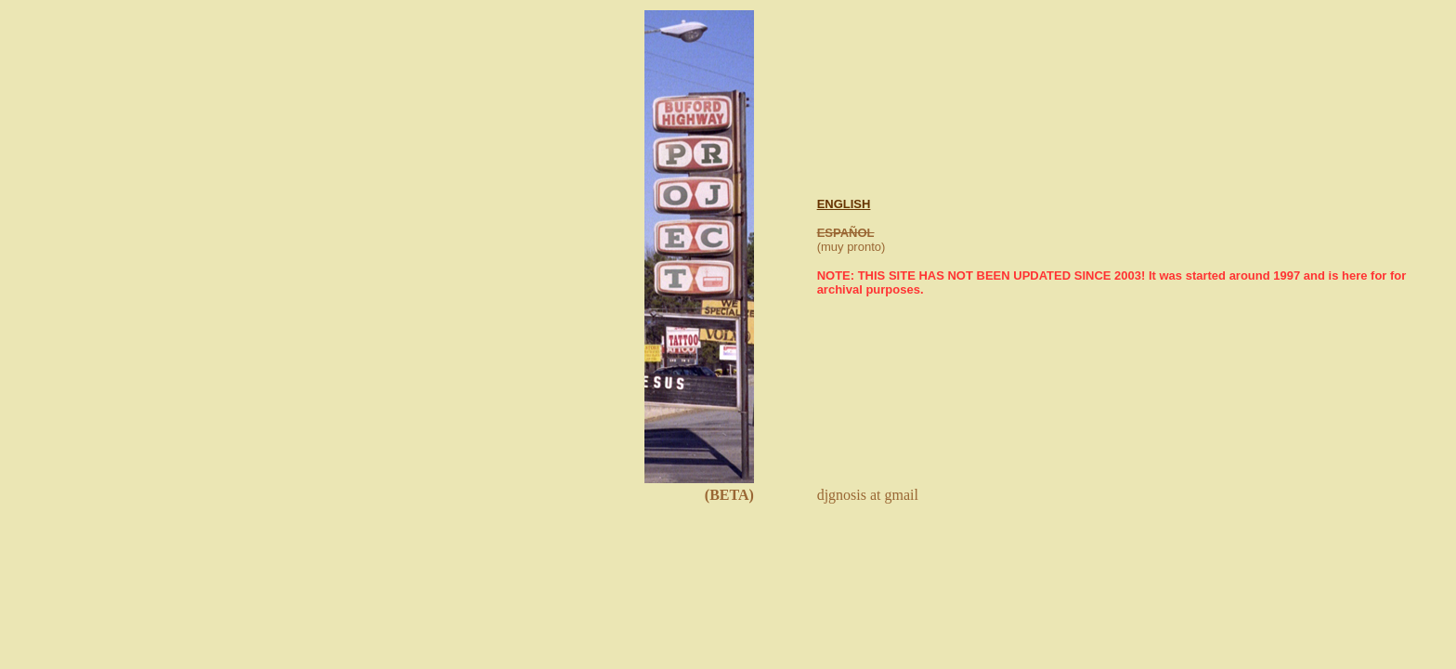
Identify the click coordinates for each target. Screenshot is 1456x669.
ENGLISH (844, 204)
